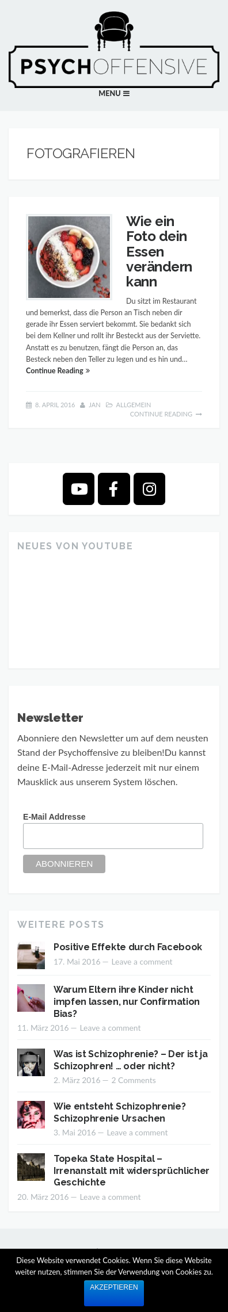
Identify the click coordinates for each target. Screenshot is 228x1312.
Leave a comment (141, 961)
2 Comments (133, 1080)
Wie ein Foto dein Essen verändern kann (159, 251)
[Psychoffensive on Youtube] (78, 488)
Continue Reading (54, 370)
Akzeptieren (114, 1287)
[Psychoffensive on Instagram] (149, 488)
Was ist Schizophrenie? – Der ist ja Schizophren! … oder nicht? (131, 1060)
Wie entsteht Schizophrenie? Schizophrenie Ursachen (119, 1112)
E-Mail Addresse (54, 816)
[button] (114, 94)
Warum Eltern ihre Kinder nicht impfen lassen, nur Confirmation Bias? (127, 1001)
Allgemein (133, 404)
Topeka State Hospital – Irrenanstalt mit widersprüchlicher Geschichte (132, 1170)
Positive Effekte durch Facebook (128, 947)
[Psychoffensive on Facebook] (114, 488)
